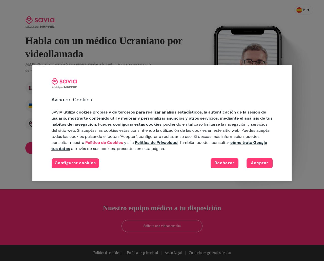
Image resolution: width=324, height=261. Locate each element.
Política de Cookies (104, 142)
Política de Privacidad (156, 142)
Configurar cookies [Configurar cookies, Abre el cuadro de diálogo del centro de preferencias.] (75, 162)
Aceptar (259, 162)
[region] (162, 123)
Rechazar (224, 162)
